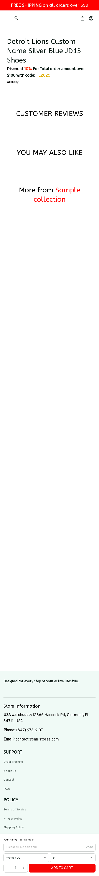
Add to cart (62, 868)
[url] (37, 740)
